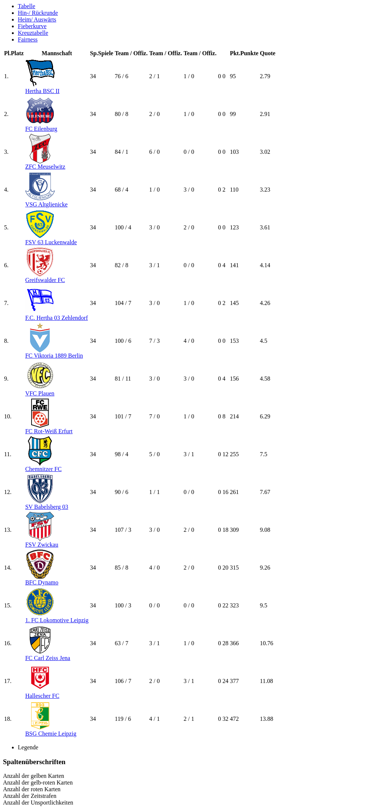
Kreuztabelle (33, 33)
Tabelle (26, 6)
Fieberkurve (32, 26)
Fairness (27, 39)
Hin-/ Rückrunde (38, 13)
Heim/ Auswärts (37, 19)
